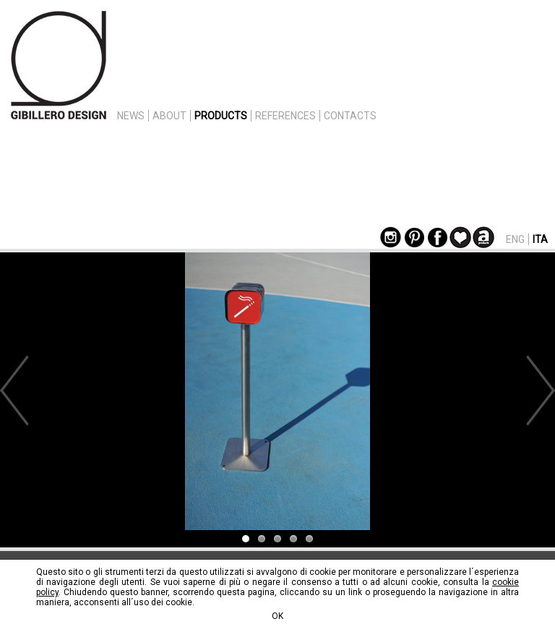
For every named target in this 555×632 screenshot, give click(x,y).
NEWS (131, 115)
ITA (540, 239)
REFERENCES (285, 115)
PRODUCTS (220, 115)
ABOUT (169, 115)
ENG (515, 239)
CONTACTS (350, 115)
